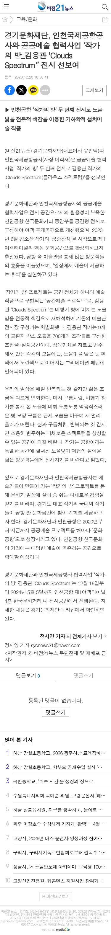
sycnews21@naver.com (56, 645)
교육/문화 (26, 19)
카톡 (33, 90)
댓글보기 (28, 675)
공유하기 (105, 19)
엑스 (21, 90)
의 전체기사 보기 (71, 636)
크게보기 (94, 90)
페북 (9, 90)
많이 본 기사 (18, 739)
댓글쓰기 (83, 675)
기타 (45, 90)
